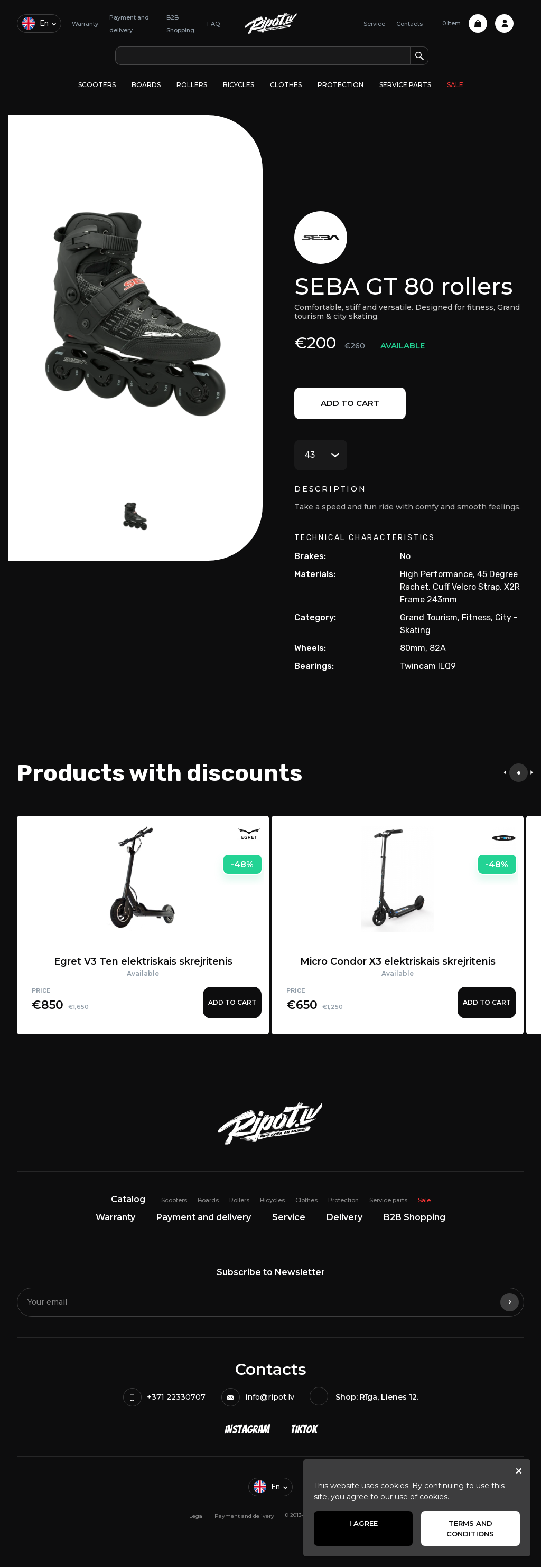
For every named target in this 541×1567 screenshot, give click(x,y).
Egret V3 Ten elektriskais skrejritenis (143, 961)
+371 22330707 (164, 1397)
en (35, 23)
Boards (146, 85)
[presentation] (505, 772)
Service (374, 23)
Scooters (97, 85)
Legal (196, 1516)
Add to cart (350, 403)
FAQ (213, 23)
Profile (504, 23)
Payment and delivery (203, 1217)
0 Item (464, 23)
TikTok (304, 1429)
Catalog (128, 1199)
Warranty (85, 23)
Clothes (286, 85)
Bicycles (238, 85)
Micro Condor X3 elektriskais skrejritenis (398, 961)
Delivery (344, 1217)
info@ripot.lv (257, 1397)
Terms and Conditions (470, 1528)
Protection (340, 85)
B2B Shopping (414, 1217)
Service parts (405, 85)
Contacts (409, 23)
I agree (363, 1523)
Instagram (247, 1429)
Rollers (191, 85)
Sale (455, 85)
